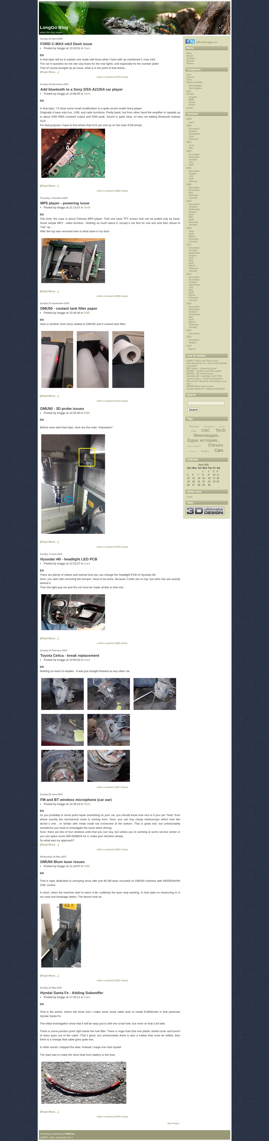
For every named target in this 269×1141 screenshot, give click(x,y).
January (193, 181)
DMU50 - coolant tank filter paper (68, 308)
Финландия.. (196, 85)
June (191, 136)
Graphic (193, 97)
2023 (188, 142)
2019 (188, 201)
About (189, 55)
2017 (188, 244)
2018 (188, 228)
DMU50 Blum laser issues (62, 862)
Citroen (190, 77)
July (191, 162)
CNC (87, 312)
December (194, 128)
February (193, 139)
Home (192, 104)
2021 (188, 168)
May (191, 148)
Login (189, 496)
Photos (190, 63)
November (194, 157)
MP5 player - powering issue (65, 203)
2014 (188, 330)
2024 (188, 125)
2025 (188, 119)
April (191, 122)
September (195, 133)
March (192, 236)
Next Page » (174, 1123)
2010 (188, 346)
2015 (188, 303)
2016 (188, 274)
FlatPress (70, 1133)
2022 (188, 151)
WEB (191, 99)
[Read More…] (49, 72)
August (192, 173)
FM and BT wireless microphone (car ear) (76, 800)
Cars (87, 48)
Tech (87, 93)
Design (190, 94)
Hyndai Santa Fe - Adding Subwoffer (71, 993)
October (193, 131)
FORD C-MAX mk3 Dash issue (66, 44)
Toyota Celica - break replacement (69, 655)
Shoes (192, 102)
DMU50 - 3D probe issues (62, 408)
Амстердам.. (196, 88)
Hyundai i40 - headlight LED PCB (68, 559)
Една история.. (194, 82)
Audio (189, 108)
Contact (190, 58)
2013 (188, 336)
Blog (188, 53)
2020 (188, 184)
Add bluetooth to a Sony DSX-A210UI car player (81, 89)
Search (190, 61)
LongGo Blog (54, 27)
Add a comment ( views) (112, 77)
